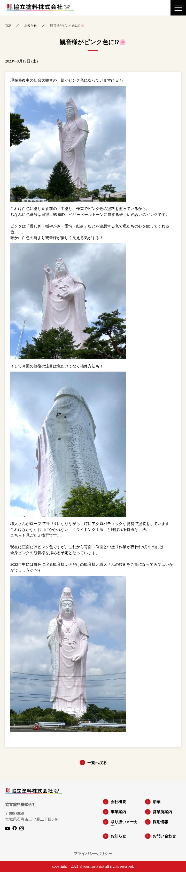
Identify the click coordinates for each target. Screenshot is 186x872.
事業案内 (118, 812)
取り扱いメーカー (124, 824)
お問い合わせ (164, 836)
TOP (8, 25)
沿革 (156, 802)
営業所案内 (162, 812)
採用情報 (160, 822)
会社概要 (118, 802)
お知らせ (30, 25)
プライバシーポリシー (93, 854)
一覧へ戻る (97, 763)
